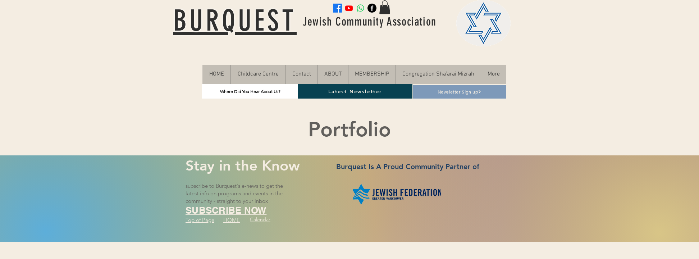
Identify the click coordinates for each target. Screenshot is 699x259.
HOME (231, 220)
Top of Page (200, 220)
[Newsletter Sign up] (459, 92)
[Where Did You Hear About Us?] (250, 91)
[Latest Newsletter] (355, 91)
